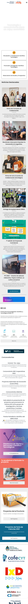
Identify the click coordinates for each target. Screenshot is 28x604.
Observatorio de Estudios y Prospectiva (14, 75)
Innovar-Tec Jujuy (14, 363)
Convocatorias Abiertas (14, 392)
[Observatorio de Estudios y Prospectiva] (14, 72)
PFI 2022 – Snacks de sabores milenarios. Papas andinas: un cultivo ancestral (14, 278)
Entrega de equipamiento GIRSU (14, 209)
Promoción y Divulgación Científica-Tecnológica (14, 66)
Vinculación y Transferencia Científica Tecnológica (14, 56)
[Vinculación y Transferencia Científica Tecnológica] (14, 52)
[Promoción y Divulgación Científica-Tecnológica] (14, 62)
